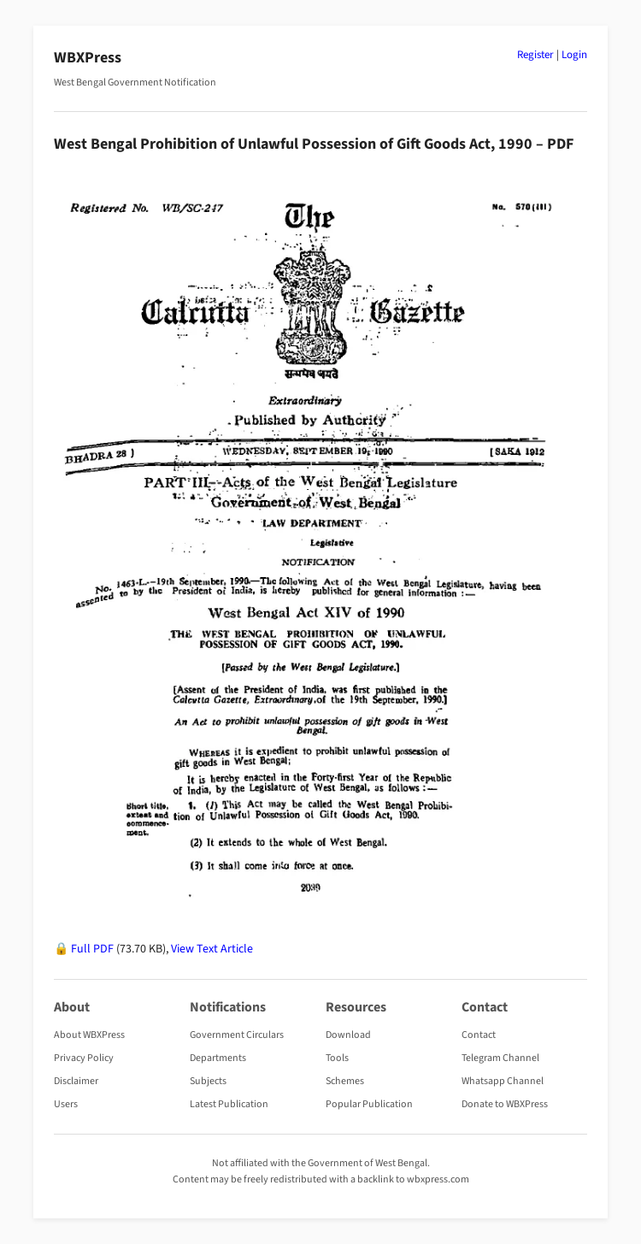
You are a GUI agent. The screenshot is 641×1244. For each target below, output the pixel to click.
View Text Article (212, 949)
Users (66, 1104)
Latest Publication (229, 1104)
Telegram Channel (500, 1058)
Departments (218, 1058)
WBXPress (87, 57)
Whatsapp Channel (503, 1081)
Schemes (345, 1081)
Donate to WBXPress (505, 1104)
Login (574, 54)
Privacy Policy (84, 1058)
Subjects (208, 1081)
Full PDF (92, 949)
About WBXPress (89, 1035)
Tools (337, 1058)
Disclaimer (76, 1081)
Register (535, 54)
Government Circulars (237, 1035)
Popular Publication (369, 1104)
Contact (479, 1035)
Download (348, 1035)
